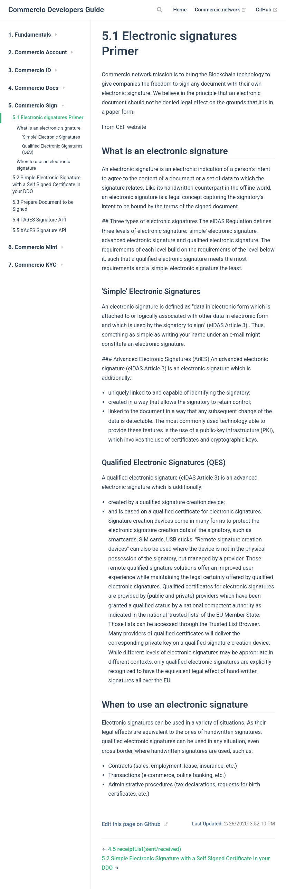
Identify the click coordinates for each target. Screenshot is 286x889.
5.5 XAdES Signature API (39, 230)
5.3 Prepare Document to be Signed (43, 205)
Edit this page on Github (131, 824)
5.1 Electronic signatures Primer (47, 117)
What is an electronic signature (48, 128)
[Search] (160, 10)
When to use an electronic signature (43, 165)
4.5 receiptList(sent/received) (144, 849)
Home (180, 10)
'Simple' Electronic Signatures (51, 137)
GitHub (267, 10)
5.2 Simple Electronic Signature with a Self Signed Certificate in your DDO (46, 184)
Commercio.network (220, 10)
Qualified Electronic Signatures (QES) (52, 149)
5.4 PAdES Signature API (39, 220)
